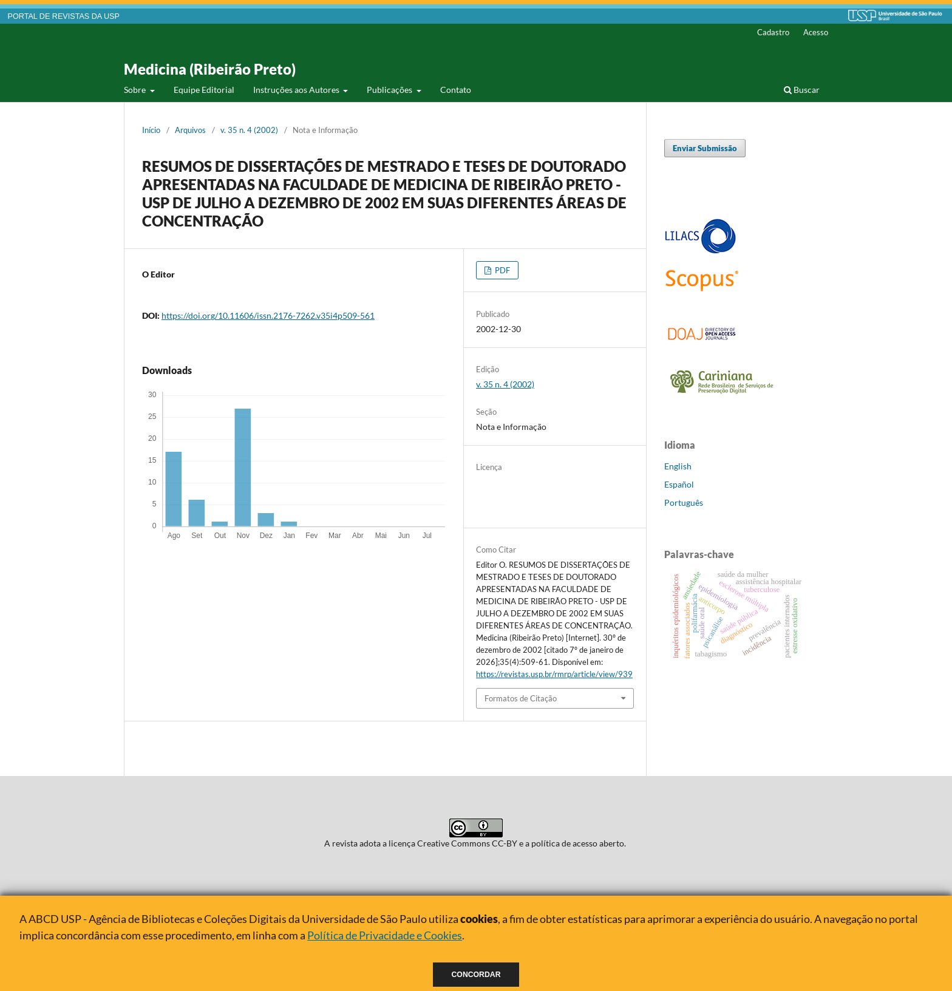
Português (683, 502)
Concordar (476, 974)
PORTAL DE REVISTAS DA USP (64, 16)
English (678, 466)
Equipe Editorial (204, 89)
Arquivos (190, 130)
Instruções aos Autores (297, 89)
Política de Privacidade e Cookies (384, 935)
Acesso (815, 32)
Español (679, 484)
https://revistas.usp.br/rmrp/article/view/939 (554, 674)
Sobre (136, 89)
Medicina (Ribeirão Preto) (210, 69)
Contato (455, 89)
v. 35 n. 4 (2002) (249, 130)
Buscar (802, 89)
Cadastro (773, 32)
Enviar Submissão (705, 148)
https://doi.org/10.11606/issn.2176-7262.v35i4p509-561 (268, 315)
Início (151, 130)
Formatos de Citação (520, 698)
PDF (501, 270)
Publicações (390, 89)
